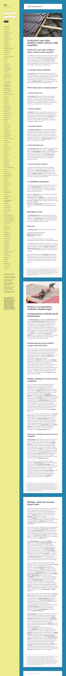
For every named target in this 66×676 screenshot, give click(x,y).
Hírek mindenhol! (11, 309)
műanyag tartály (7, 207)
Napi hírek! (6, 309)
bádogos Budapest (39, 484)
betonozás (6, 58)
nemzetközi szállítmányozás (9, 219)
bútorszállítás (6, 66)
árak (52, 150)
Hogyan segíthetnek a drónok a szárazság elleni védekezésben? (9, 277)
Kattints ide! (12, 307)
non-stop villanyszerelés (8, 220)
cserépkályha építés (7, 75)
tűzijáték (5, 261)
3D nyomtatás (6, 29)
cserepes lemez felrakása (49, 658)
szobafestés (6, 247)
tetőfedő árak (36, 272)
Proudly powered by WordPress (33, 673)
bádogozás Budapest (45, 270)
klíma (5, 157)
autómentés (6, 42)
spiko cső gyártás (7, 236)
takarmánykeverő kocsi (8, 251)
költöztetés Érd (6, 165)
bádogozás (33, 270)
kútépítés (5, 179)
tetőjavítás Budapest (49, 273)
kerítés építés (6, 154)
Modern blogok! (9, 298)
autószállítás (6, 52)
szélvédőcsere (6, 244)
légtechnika (6, 186)
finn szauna (6, 100)
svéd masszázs (6, 238)
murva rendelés (7, 209)
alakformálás (6, 35)
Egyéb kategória (7, 88)
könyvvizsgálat (6, 173)
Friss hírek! (11, 305)
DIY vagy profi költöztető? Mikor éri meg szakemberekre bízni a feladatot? (9, 284)
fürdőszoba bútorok (7, 107)
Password (5, 15)
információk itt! (7, 299)
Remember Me (7, 19)
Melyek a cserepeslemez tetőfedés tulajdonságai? (39, 307)
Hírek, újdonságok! (7, 297)
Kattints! (11, 300)
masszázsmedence (7, 196)
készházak (6, 156)
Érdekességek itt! (7, 307)
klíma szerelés (6, 161)
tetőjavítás (6, 259)
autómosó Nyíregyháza (8, 48)
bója (5, 62)
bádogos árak (52, 269)
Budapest (33, 248)
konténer (5, 169)
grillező (5, 121)
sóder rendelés (6, 232)
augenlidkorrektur (7, 39)
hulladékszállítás (7, 134)
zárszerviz (6, 269)
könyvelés (6, 171)
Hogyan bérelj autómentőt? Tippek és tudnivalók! (9, 280)
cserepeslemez (6, 73)
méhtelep (5, 198)
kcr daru (5, 152)
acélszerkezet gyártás (8, 33)
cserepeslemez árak (31, 271)
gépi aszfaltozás (7, 115)
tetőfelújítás (6, 257)
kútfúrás (5, 181)
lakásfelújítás (6, 183)
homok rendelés (7, 130)
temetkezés (6, 253)
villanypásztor (6, 263)
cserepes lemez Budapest (49, 486)
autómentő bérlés (7, 46)
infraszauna (6, 136)
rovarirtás (6, 230)
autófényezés (6, 40)
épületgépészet (6, 92)
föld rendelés (6, 103)
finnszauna (6, 101)
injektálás (6, 140)
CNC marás (6, 71)
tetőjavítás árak (42, 273)
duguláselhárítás (7, 83)
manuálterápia (6, 192)
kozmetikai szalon (7, 177)
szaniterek (6, 242)
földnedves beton (7, 105)
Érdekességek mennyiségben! (9, 300)
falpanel (5, 96)
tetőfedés (49, 58)
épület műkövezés (7, 90)
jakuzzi (5, 144)
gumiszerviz (6, 123)
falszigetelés (6, 98)
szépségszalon (6, 246)
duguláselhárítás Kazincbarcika (7, 86)
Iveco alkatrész (6, 142)
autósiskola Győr (7, 50)
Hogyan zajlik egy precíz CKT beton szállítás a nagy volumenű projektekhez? (9, 288)
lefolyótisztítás (6, 184)
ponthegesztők (6, 226)
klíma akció (6, 159)
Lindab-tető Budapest (45, 661)
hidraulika (6, 128)
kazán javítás (6, 150)
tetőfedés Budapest (32, 488)
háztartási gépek (7, 127)
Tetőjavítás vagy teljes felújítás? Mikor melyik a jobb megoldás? (42, 42)
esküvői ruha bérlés (7, 94)
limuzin (5, 188)
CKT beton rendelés (7, 69)
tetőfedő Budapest (43, 272)
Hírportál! (6, 303)
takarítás (5, 249)
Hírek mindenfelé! (10, 302)
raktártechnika (7, 228)
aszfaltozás (6, 37)
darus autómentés (7, 81)
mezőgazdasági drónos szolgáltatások (8, 201)
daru (5, 79)
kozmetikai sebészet (7, 175)
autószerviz (6, 54)
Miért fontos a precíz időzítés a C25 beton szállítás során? (9, 292)
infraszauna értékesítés (8, 138)
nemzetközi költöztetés (8, 217)
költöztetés (6, 163)
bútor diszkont (6, 64)
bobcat (5, 60)
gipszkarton (6, 119)
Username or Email (7, 11)
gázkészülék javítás (7, 113)
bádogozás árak (38, 270)
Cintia (36, 656)
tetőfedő (32, 272)
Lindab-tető (33, 661)
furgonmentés (6, 109)
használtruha (6, 125)
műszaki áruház (7, 211)
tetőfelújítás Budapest (31, 273)
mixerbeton (6, 203)
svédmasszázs (6, 240)
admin (36, 269)
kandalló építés (6, 148)
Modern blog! (6, 306)
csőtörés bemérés (7, 77)
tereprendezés (6, 255)
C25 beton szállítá (7, 67)
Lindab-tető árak (38, 661)
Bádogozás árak (31, 234)
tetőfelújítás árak (54, 272)
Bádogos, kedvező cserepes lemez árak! (40, 503)
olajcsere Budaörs (7, 222)
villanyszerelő (6, 267)
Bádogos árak (30, 235)
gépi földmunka (7, 117)
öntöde (5, 224)
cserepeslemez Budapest (39, 271)
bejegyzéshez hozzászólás (33, 275)
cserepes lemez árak (41, 486)
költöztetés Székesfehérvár (9, 167)
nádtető (5, 213)
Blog (5, 5)
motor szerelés (6, 205)
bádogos (47, 269)
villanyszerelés (6, 265)
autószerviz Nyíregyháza (8, 56)
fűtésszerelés (6, 111)
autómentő (6, 44)
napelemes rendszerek (8, 215)
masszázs (5, 194)
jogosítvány (6, 146)
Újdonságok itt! (12, 306)
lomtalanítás (6, 190)
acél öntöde (6, 31)
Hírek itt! (7, 305)
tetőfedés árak (50, 271)
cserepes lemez (34, 486)
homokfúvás (6, 132)
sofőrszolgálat (6, 234)
